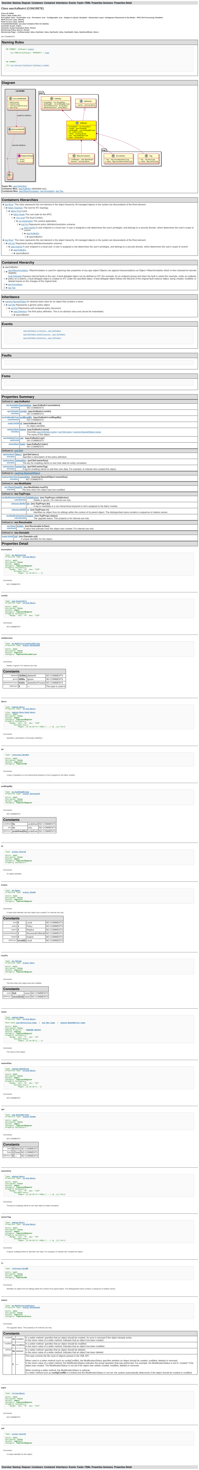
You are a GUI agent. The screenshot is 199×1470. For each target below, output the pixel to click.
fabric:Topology (15, 208)
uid (16, 536)
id (21, 423)
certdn (23, 411)
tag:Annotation (47, 191)
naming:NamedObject (15, 301)
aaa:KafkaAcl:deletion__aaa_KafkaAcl (42, 338)
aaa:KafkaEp (25, 189)
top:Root (9, 204)
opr (22, 438)
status (30, 516)
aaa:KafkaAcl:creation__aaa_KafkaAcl (42, 331)
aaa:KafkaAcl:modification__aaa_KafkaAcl (44, 334)
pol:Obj (11, 305)
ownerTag (21, 466)
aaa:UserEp (30, 228)
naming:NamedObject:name (87, 432)
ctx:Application (26, 221)
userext (18, 65)
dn (28, 504)
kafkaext (27, 65)
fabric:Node (19, 214)
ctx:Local (20, 218)
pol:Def (14, 308)
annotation (26, 405)
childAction (33, 497)
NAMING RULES (33, 1030)
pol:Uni (24, 224)
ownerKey (21, 460)
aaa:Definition (20, 186)
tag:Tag (59, 191)
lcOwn (20, 526)
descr (19, 454)
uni (12, 65)
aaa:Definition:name (47, 432)
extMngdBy (26, 417)
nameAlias (24, 477)
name (31, 49)
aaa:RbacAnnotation (29, 191)
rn (28, 510)
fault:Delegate (15, 276)
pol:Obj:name (65, 432)
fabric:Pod (16, 211)
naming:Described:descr (24, 712)
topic (22, 444)
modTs (18, 487)
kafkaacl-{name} (41, 65)
